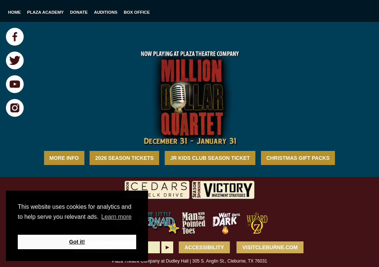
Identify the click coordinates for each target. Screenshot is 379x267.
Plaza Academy (45, 12)
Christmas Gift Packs (298, 158)
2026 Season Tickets (124, 158)
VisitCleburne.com (270, 247)
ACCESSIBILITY (204, 247)
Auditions (105, 12)
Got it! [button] (77, 242)
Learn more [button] (116, 217)
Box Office (137, 12)
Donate (79, 12)
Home (14, 12)
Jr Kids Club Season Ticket (210, 158)
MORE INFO (64, 158)
